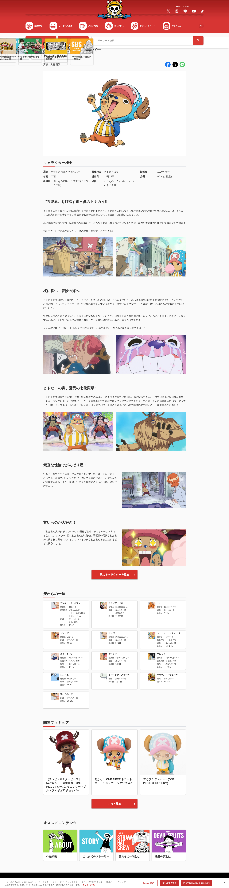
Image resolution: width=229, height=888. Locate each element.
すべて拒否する (169, 883)
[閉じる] (224, 883)
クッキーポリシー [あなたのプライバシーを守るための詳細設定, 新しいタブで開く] (90, 885)
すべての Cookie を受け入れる (196, 883)
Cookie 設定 (148, 883)
